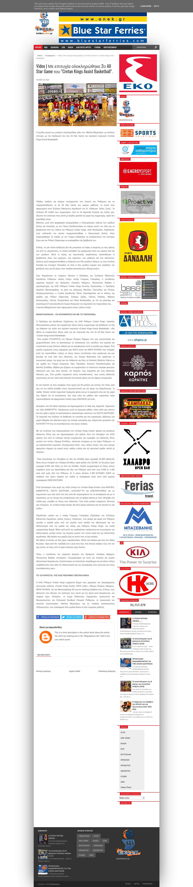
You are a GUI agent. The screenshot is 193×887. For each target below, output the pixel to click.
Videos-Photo (126, 787)
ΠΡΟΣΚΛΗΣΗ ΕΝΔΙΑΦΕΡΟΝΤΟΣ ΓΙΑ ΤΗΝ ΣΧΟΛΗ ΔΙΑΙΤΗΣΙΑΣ (59, 868)
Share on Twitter (71, 617)
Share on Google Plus (96, 617)
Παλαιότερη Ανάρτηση (106, 671)
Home (39, 56)
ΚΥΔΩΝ (124, 776)
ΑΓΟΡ (123, 732)
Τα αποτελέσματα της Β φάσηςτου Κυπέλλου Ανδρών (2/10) (59, 853)
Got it (156, 6)
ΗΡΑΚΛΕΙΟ (125, 760)
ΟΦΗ (123, 782)
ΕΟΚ (122, 749)
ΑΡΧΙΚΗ (128, 884)
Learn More (145, 6)
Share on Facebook (47, 617)
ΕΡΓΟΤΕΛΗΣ (126, 754)
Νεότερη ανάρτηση (43, 671)
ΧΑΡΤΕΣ (136, 884)
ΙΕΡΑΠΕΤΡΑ (125, 771)
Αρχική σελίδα (74, 671)
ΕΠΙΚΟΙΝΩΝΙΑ (147, 884)
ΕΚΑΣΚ (123, 744)
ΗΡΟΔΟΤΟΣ (126, 765)
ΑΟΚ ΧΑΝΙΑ (125, 738)
